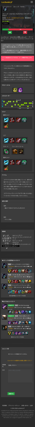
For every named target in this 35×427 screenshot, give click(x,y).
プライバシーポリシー (14, 405)
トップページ (5, 37)
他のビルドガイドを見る (17, 337)
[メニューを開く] (32, 2)
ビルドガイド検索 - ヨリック (18, 37)
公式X (31, 405)
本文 (3, 370)
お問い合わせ (24, 405)
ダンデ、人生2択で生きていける (15, 18)
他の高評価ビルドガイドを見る (17, 295)
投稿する (11, 394)
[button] (10, 32)
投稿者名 (4, 365)
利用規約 (4, 405)
